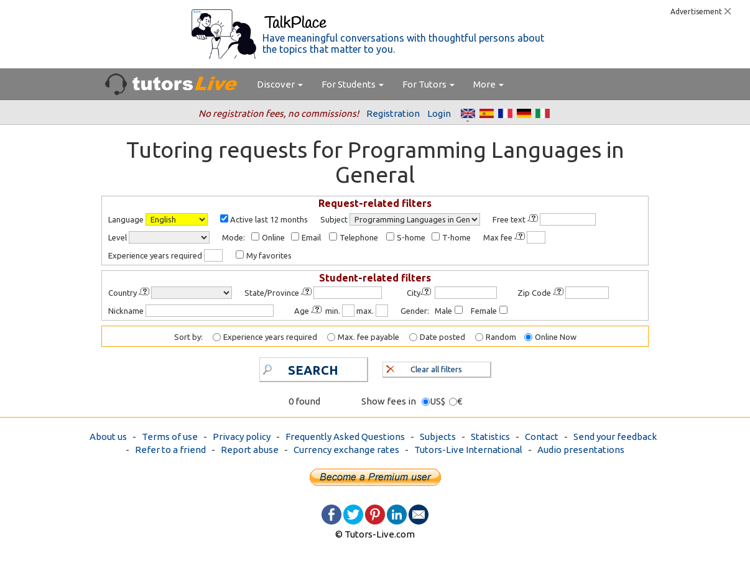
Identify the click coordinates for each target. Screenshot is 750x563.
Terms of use (170, 436)
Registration (393, 113)
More (488, 84)
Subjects (438, 436)
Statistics (490, 436)
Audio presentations (580, 449)
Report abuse (250, 449)
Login (439, 113)
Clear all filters (424, 367)
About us (108, 436)
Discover (280, 84)
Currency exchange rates (346, 449)
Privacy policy (242, 436)
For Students (353, 84)
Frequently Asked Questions (345, 436)
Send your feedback (615, 436)
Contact (541, 436)
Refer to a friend (170, 449)
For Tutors (428, 84)
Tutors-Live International (468, 449)
